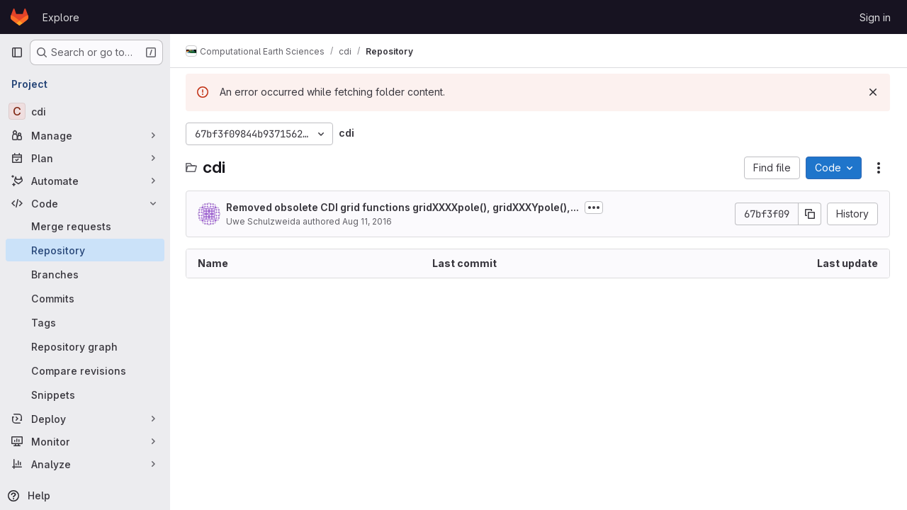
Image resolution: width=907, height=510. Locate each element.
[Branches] (85, 274)
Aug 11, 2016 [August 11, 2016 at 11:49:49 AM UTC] (368, 221)
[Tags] (85, 322)
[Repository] (85, 250)
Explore (61, 17)
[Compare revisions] (85, 370)
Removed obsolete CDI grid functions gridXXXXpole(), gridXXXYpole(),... (403, 207)
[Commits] (85, 298)
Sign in (875, 17)
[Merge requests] (85, 226)
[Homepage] (19, 17)
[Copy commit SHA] (810, 214)
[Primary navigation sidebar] (17, 52)
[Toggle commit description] (595, 207)
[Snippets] (85, 394)
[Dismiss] (872, 92)
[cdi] (85, 111)
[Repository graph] (85, 346)
